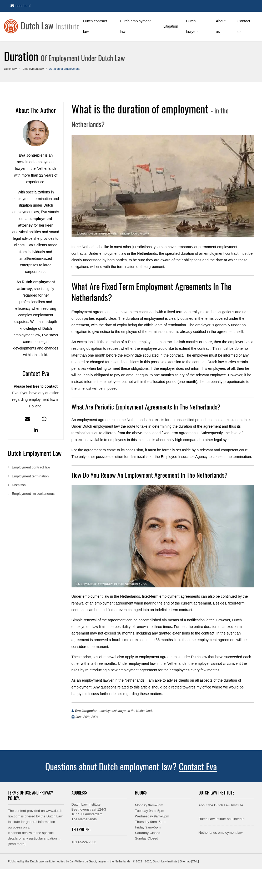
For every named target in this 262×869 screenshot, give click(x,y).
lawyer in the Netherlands (114, 861)
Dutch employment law (135, 26)
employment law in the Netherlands (128, 253)
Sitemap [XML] (189, 861)
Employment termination (31, 476)
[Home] (41, 26)
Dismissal (19, 485)
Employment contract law (31, 467)
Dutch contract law (95, 26)
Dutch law (10, 68)
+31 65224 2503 (84, 842)
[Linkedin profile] (36, 430)
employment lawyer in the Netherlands (113, 680)
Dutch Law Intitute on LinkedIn (222, 819)
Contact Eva (198, 766)
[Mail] (27, 418)
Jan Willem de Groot (83, 861)
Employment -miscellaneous (33, 494)
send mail (21, 6)
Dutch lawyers (192, 26)
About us (221, 26)
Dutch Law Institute (42, 861)
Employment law (33, 68)
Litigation (170, 26)
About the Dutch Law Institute (221, 805)
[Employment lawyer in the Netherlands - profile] (44, 418)
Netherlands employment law (221, 833)
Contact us (244, 26)
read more (16, 844)
